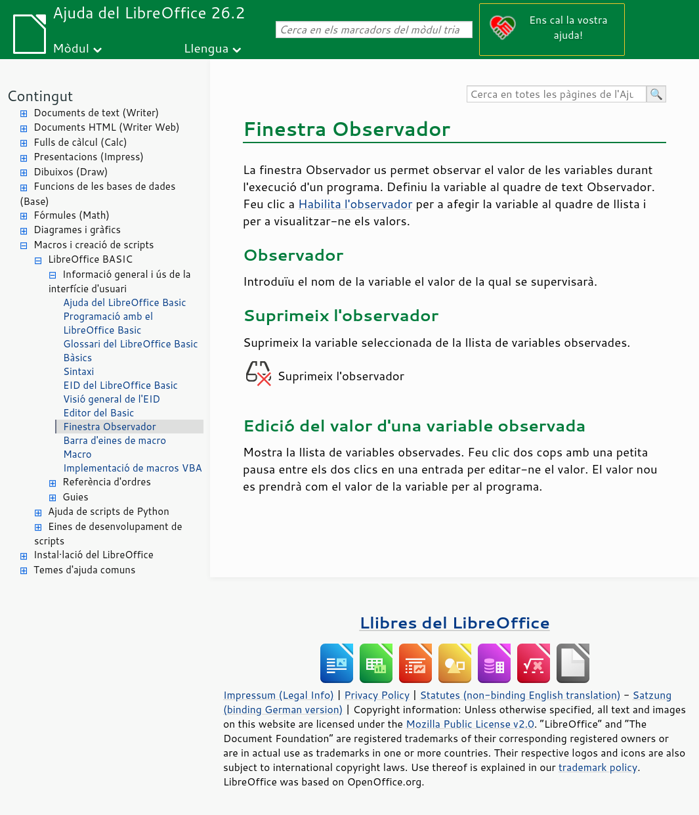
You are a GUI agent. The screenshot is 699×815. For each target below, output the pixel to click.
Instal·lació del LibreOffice (93, 555)
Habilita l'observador (355, 203)
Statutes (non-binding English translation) (519, 695)
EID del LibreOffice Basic (120, 385)
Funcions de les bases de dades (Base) (97, 193)
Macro (77, 454)
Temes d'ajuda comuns (84, 570)
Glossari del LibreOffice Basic (130, 344)
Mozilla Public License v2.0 (470, 723)
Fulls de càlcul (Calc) (80, 142)
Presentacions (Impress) (88, 157)
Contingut (40, 95)
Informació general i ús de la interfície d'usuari (120, 281)
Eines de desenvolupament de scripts (108, 533)
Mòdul (71, 47)
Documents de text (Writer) (96, 113)
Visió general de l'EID (111, 399)
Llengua (206, 47)
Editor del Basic (98, 413)
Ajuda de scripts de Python (108, 511)
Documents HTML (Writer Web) (106, 127)
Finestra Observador (109, 426)
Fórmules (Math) (71, 215)
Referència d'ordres (106, 482)
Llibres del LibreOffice (454, 622)
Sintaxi (78, 371)
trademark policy (598, 767)
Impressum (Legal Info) (278, 695)
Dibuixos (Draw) (70, 172)
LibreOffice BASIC (90, 259)
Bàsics (77, 357)
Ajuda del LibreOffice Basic (124, 302)
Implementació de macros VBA (132, 468)
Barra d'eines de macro (114, 440)
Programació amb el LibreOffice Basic (108, 323)
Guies (75, 497)
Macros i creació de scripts (93, 245)
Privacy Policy (377, 695)
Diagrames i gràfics (77, 229)
